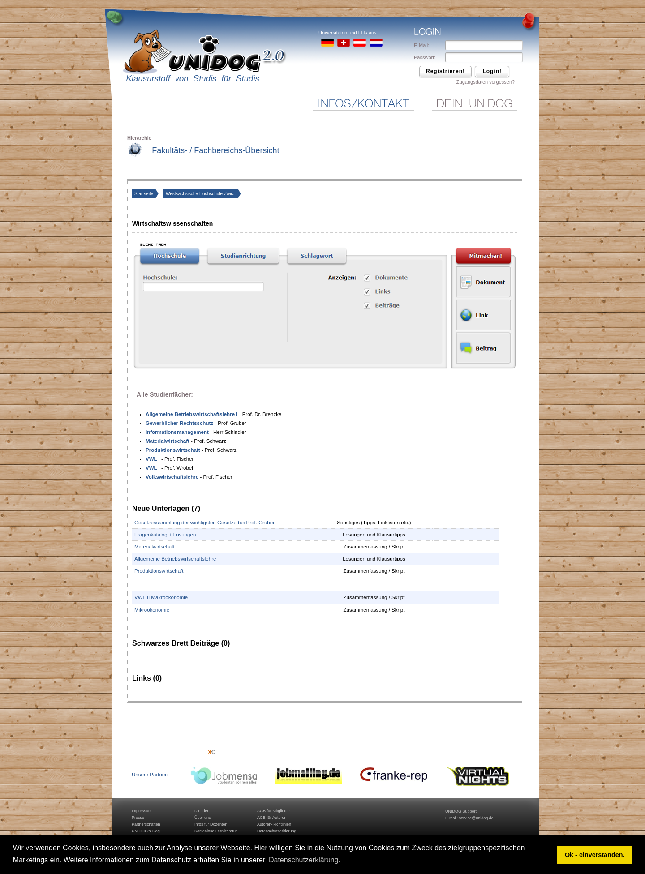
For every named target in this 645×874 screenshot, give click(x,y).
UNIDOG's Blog (146, 831)
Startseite (144, 193)
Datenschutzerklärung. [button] (304, 860)
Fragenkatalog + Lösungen (165, 534)
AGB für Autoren (272, 817)
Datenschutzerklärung (277, 831)
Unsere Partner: (150, 774)
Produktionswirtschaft (158, 571)
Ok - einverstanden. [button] (595, 854)
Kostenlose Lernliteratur (215, 831)
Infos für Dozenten (211, 824)
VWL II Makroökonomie (161, 597)
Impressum (142, 811)
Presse (138, 817)
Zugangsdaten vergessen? (485, 82)
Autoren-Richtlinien (274, 824)
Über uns (202, 817)
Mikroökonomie (151, 610)
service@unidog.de (476, 818)
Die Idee (202, 811)
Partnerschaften (146, 824)
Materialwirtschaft (154, 546)
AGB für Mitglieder (273, 811)
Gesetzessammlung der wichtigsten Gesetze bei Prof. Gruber (204, 522)
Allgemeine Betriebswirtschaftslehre (175, 558)
